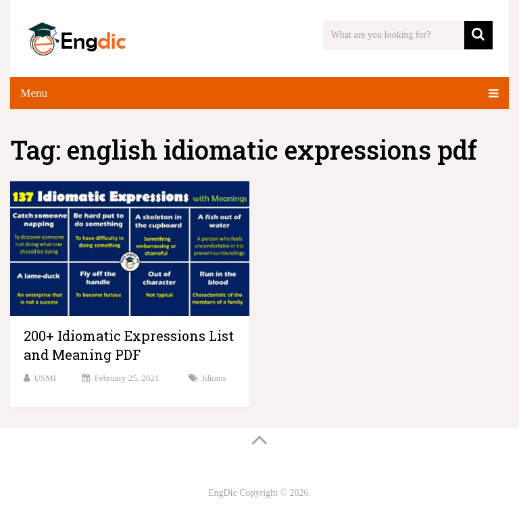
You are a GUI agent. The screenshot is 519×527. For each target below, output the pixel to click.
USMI (45, 378)
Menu (33, 93)
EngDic (222, 493)
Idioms (214, 378)
